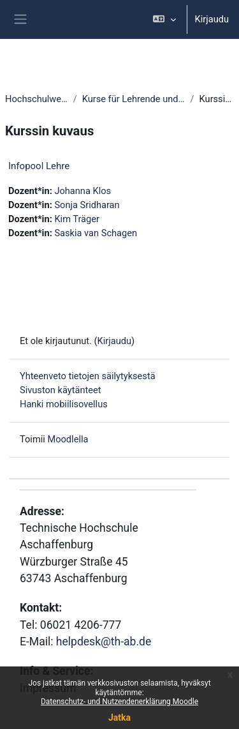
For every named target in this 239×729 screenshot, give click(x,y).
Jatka (119, 717)
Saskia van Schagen (95, 233)
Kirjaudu (212, 19)
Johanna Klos (82, 191)
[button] (164, 19)
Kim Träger (76, 219)
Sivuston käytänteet (60, 390)
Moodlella (67, 439)
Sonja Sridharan (86, 205)
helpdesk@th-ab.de (103, 641)
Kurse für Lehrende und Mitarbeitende (133, 99)
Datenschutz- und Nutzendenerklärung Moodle (119, 701)
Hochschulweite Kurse (36, 99)
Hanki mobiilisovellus (64, 404)
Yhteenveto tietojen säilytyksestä (88, 376)
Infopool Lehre (38, 166)
